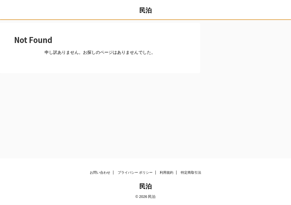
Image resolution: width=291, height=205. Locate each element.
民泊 (145, 10)
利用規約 (166, 173)
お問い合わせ (100, 173)
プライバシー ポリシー (135, 173)
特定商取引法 (191, 173)
